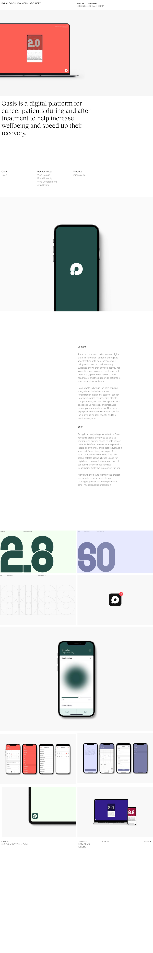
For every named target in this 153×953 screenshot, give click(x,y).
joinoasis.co (79, 175)
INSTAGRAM (84, 844)
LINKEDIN (82, 841)
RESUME (82, 847)
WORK (25, 3)
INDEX (38, 3)
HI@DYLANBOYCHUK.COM (15, 844)
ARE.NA (106, 841)
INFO (31, 3)
